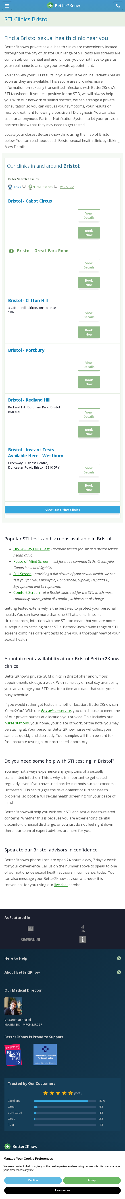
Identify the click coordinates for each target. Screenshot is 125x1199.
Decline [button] (33, 1180)
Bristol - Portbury (26, 350)
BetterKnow (63, 5)
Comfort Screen (26, 592)
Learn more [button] (62, 1190)
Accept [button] (92, 1180)
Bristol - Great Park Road (43, 251)
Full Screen (22, 573)
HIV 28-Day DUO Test (31, 549)
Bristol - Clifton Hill (28, 300)
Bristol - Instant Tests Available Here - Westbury (35, 453)
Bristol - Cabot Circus (30, 201)
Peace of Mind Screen (31, 561)
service (56, 710)
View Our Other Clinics (62, 510)
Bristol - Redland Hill (29, 400)
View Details (88, 215)
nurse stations (16, 723)
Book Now (89, 233)
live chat (61, 884)
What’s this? (67, 187)
